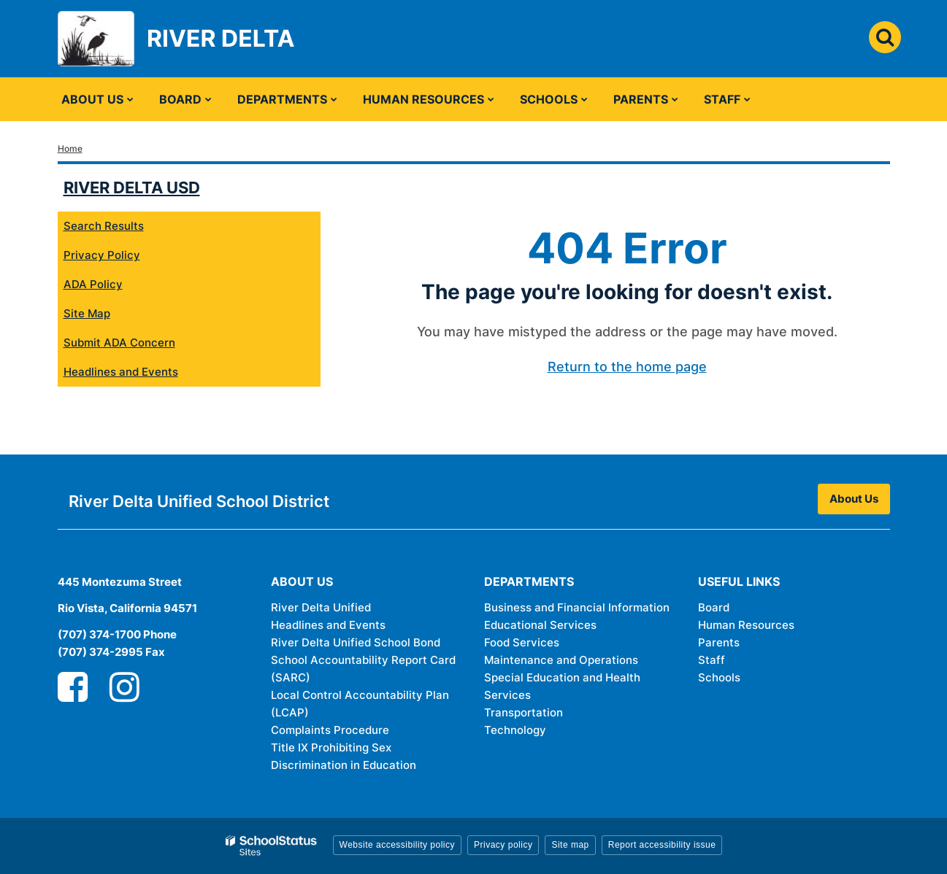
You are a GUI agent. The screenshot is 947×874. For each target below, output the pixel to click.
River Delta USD (132, 187)
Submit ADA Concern (119, 342)
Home (70, 148)
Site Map (87, 313)
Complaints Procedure (330, 730)
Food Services (521, 642)
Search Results (104, 226)
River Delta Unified (321, 607)
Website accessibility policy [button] (398, 845)
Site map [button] (569, 845)
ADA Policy (93, 284)
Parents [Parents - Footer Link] (719, 642)
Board (713, 607)
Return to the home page (627, 366)
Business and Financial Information (577, 607)
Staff (711, 660)
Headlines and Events (121, 372)
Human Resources (746, 625)
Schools (719, 677)
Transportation (523, 712)
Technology (515, 730)
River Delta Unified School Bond (355, 642)
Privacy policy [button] (503, 845)
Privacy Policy (102, 255)
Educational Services (540, 625)
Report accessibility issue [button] (662, 845)
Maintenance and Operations (561, 660)
